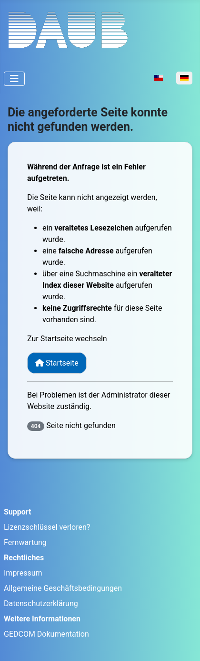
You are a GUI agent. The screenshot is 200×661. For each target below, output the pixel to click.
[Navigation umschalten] (14, 79)
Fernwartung (25, 542)
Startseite (57, 362)
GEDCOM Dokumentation (46, 634)
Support (17, 511)
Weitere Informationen (42, 618)
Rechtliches (24, 557)
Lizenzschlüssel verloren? (47, 527)
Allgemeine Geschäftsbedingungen (63, 588)
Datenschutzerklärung (41, 603)
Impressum (23, 572)
